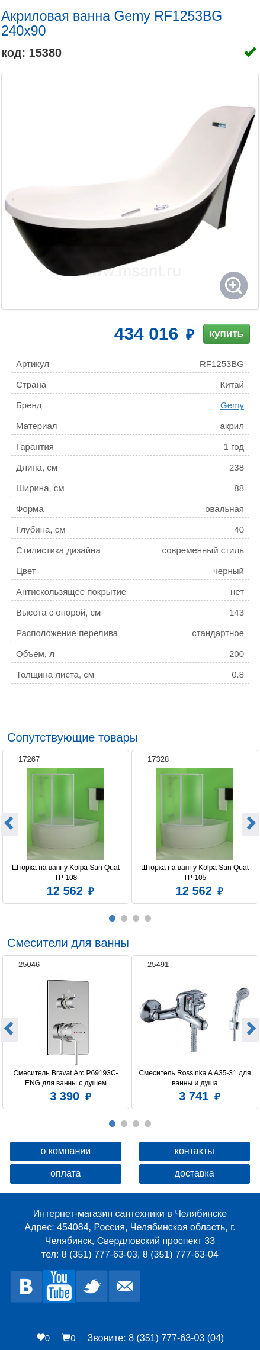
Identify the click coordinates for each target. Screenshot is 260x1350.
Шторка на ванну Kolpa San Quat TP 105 (196, 873)
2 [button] (124, 918)
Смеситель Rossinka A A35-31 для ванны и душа (195, 1078)
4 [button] (148, 918)
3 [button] (136, 918)
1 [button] (112, 918)
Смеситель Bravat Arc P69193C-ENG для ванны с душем (65, 1078)
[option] (65, 825)
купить (226, 333)
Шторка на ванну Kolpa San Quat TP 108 (66, 873)
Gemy (232, 405)
